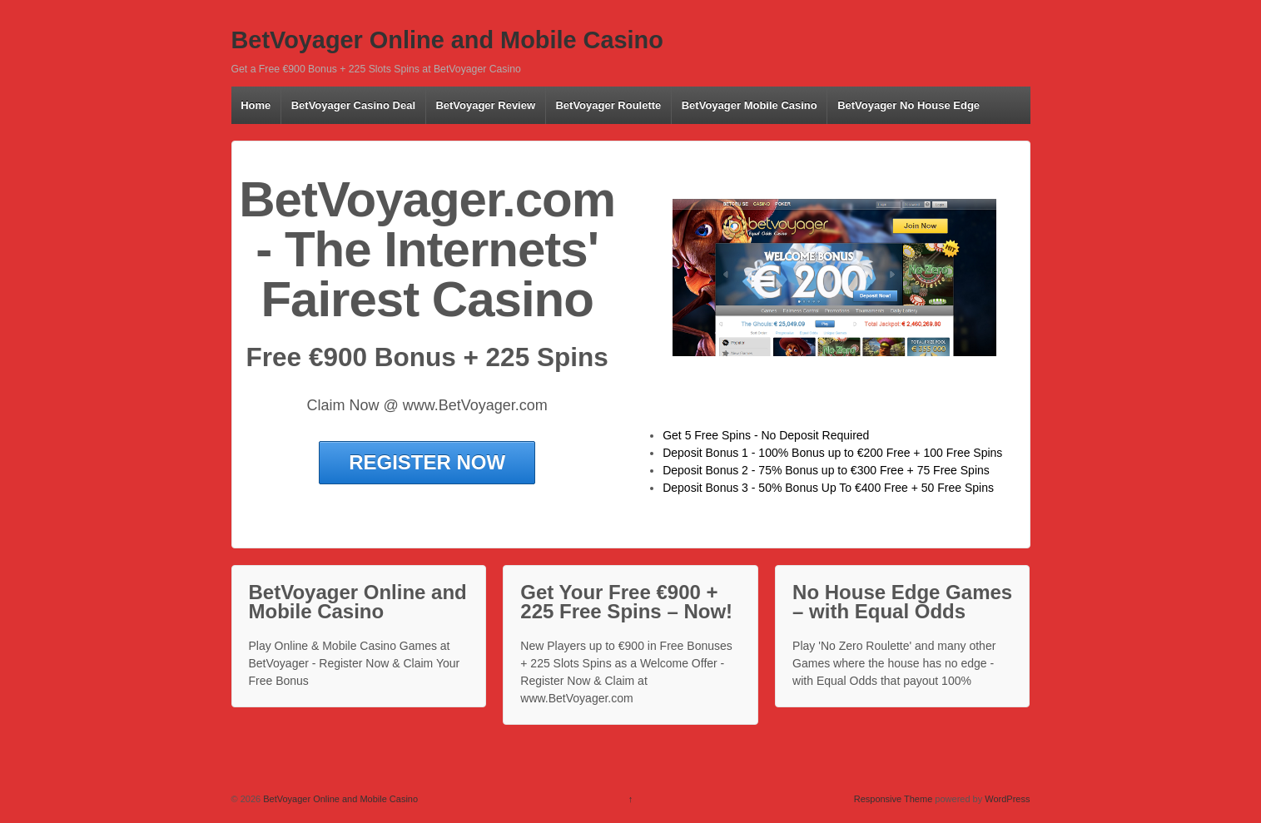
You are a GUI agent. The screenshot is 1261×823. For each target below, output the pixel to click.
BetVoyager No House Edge (908, 105)
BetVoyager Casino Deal (353, 105)
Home (256, 105)
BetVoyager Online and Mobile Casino (447, 40)
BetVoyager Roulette (608, 105)
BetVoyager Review (485, 105)
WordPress (1007, 799)
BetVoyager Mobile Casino (749, 105)
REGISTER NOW (427, 462)
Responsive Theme (893, 799)
